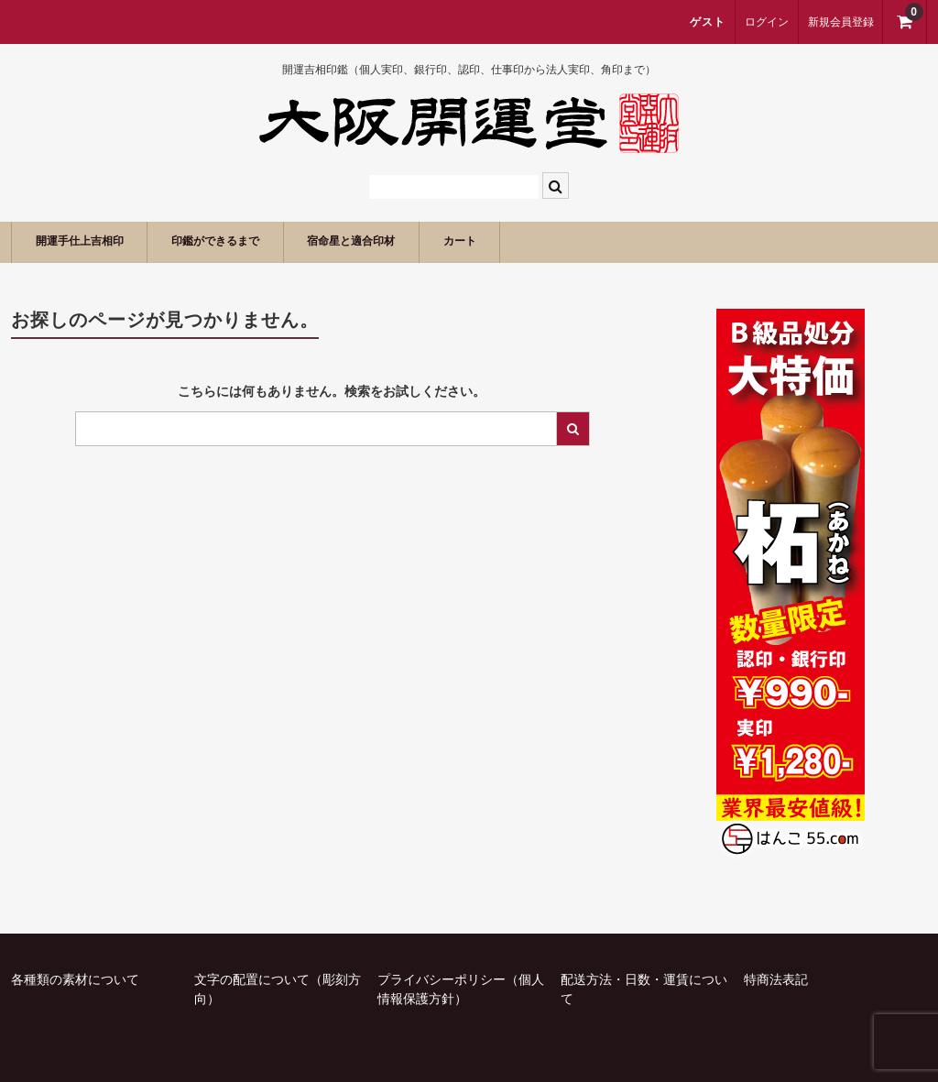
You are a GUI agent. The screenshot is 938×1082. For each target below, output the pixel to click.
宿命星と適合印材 (426, 241)
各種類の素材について (75, 979)
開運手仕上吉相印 (94, 241)
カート (557, 241)
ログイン (767, 22)
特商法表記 (776, 979)
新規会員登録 (841, 22)
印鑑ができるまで (260, 241)
